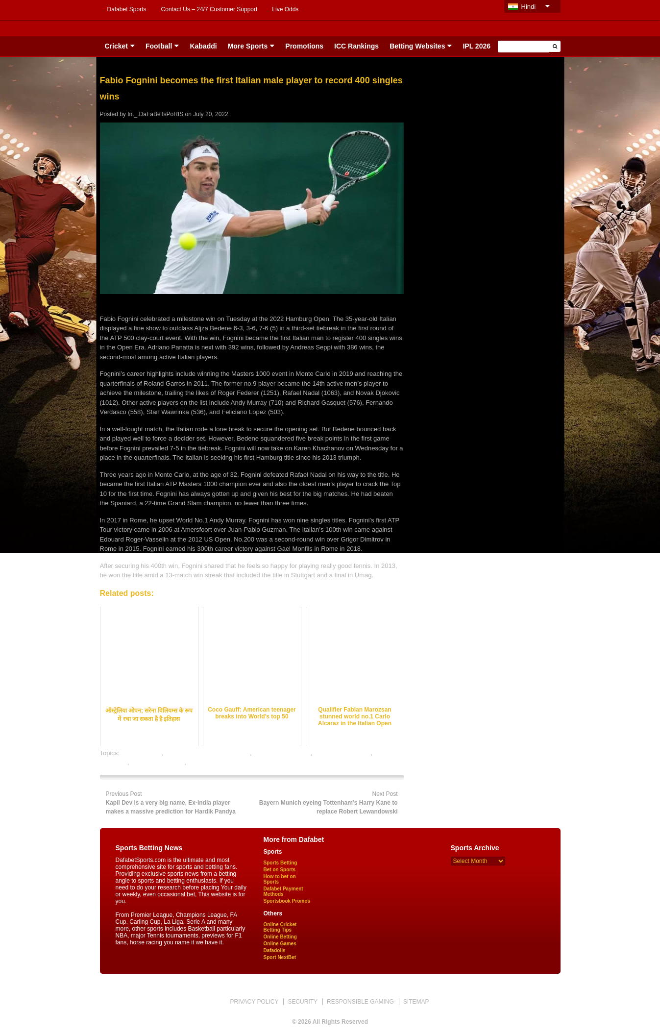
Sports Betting (280, 862)
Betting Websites (417, 46)
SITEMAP (416, 1001)
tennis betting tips (212, 762)
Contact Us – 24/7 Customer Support (209, 9)
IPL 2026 (476, 46)
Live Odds (285, 9)
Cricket (116, 46)
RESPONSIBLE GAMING (360, 1001)
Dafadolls (275, 950)
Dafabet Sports (127, 9)
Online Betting (280, 936)
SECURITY (303, 1001)
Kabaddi (203, 46)
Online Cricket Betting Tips (280, 927)
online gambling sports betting (207, 753)
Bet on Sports (280, 869)
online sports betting (281, 753)
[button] (555, 46)
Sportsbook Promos (287, 901)
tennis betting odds (157, 762)
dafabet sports (142, 753)
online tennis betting (342, 753)
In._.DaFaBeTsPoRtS (155, 114)
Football (159, 46)
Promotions (304, 46)
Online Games (280, 943)
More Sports (248, 46)
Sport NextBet (280, 957)
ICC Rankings (356, 46)
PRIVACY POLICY (254, 1001)
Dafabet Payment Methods (283, 891)
